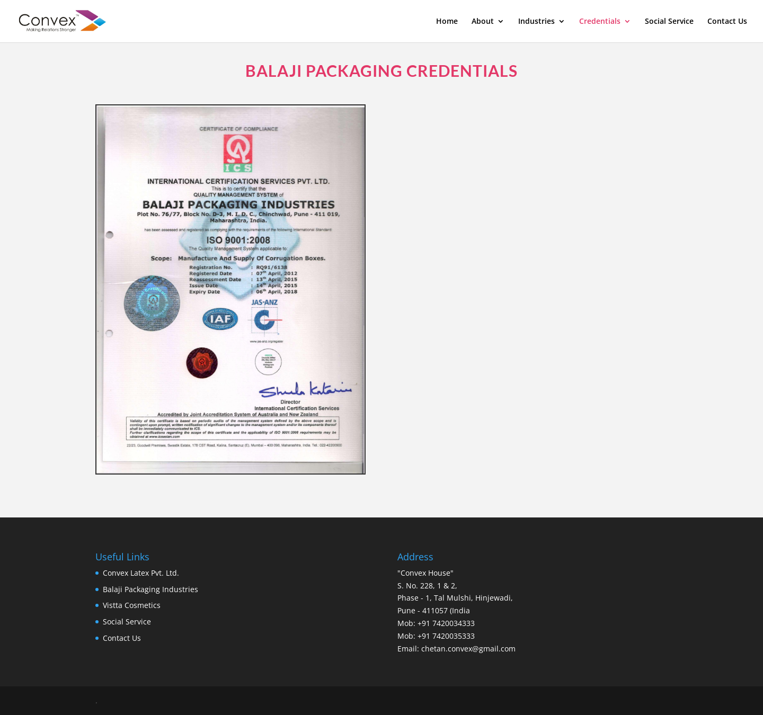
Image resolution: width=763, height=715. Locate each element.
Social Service (669, 21)
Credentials (599, 21)
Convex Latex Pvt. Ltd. (141, 573)
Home (447, 21)
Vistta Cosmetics (132, 605)
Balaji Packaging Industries (150, 589)
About (483, 21)
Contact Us (727, 21)
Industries (536, 21)
